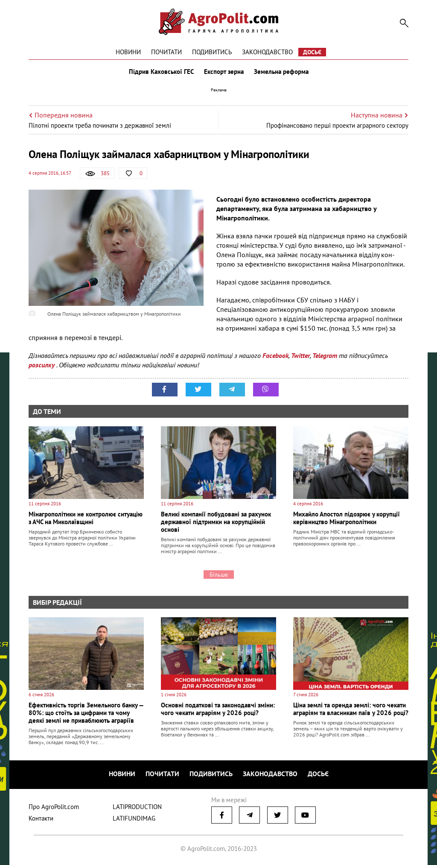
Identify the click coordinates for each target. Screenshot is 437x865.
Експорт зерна (224, 72)
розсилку (42, 365)
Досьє (312, 52)
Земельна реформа (281, 72)
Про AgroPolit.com (54, 807)
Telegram (324, 355)
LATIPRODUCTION (137, 807)
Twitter (300, 355)
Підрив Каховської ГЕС (161, 72)
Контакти (41, 818)
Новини (128, 52)
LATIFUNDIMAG (134, 818)
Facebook (275, 355)
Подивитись (212, 52)
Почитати (166, 52)
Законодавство (267, 52)
